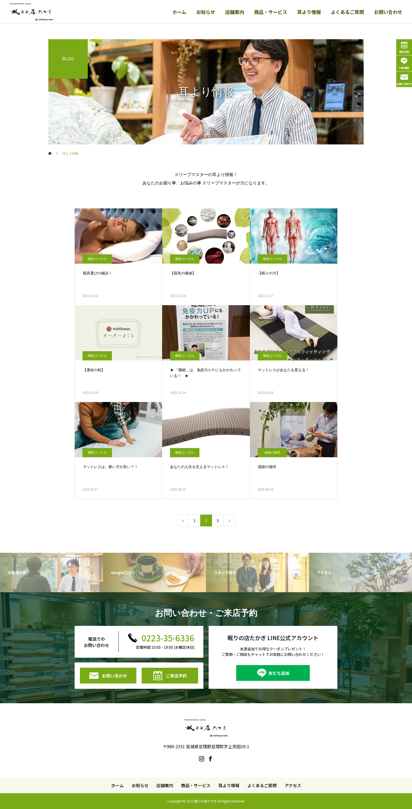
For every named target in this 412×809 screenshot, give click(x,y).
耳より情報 (309, 11)
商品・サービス (270, 11)
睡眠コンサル (97, 259)
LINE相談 (404, 68)
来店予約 (404, 52)
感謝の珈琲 (272, 452)
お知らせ (205, 11)
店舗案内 (234, 11)
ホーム (179, 11)
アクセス (293, 785)
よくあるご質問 (347, 11)
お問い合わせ (388, 11)
